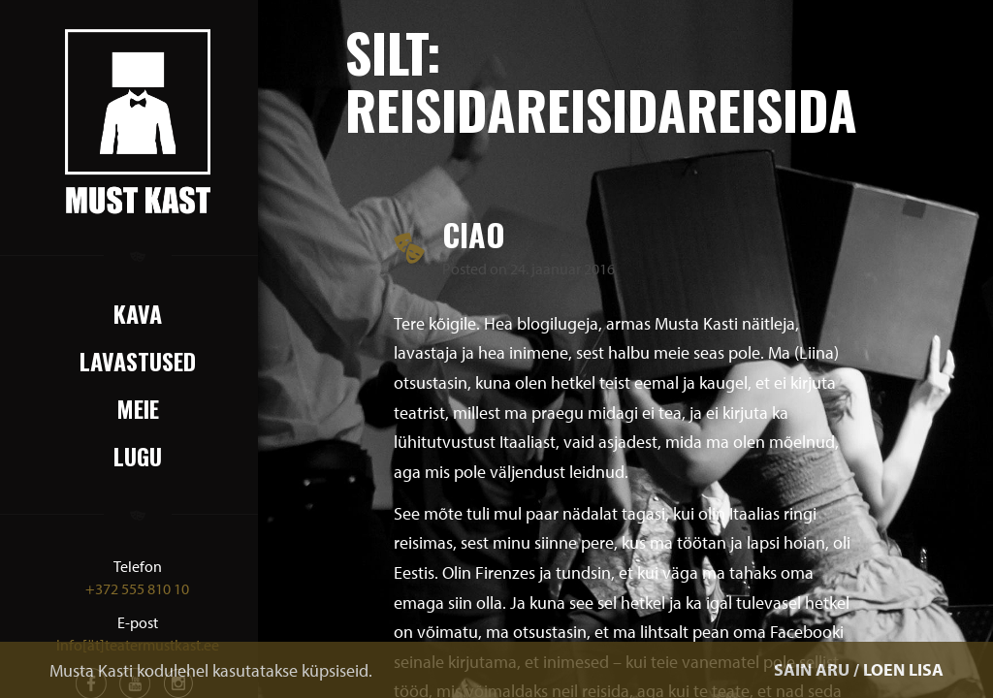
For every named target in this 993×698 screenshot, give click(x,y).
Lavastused (138, 360)
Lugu (137, 455)
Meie (137, 408)
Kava (137, 313)
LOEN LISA (903, 669)
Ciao (473, 234)
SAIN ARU (811, 669)
